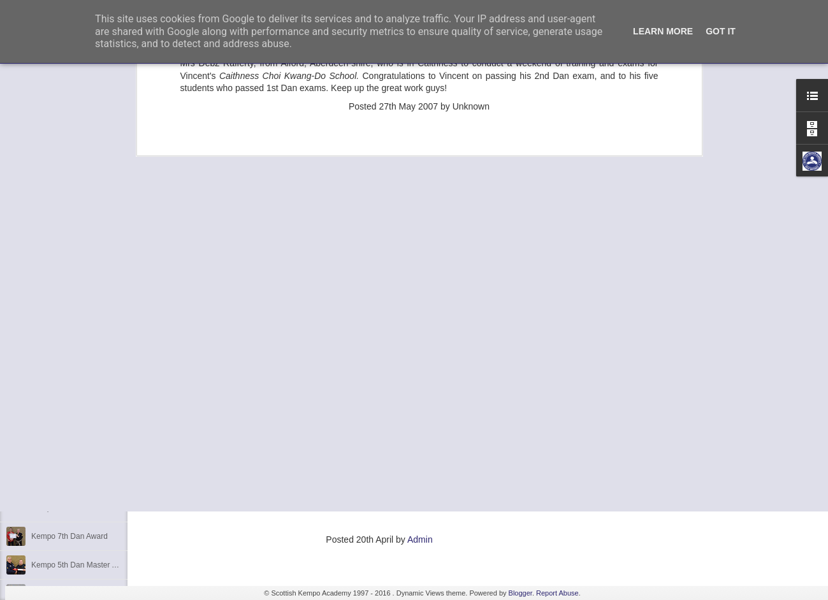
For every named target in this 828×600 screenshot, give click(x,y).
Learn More (663, 31)
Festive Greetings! (62, 479)
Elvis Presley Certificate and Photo (90, 421)
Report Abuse (557, 593)
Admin (420, 539)
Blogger (520, 593)
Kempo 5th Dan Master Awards (84, 507)
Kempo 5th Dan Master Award (82, 565)
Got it (721, 31)
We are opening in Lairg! (73, 450)
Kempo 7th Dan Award (69, 536)
